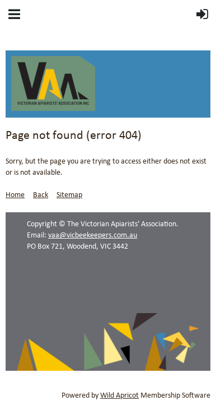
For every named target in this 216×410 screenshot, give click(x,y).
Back (40, 195)
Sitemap (69, 195)
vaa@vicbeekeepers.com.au (92, 235)
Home (15, 195)
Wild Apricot (119, 396)
